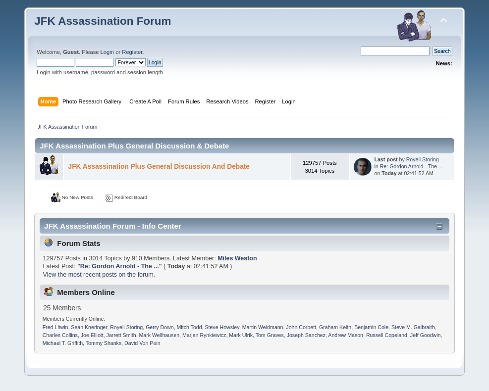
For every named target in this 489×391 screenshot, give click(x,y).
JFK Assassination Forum (102, 21)
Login (107, 52)
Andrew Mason (345, 335)
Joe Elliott (92, 335)
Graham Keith (335, 327)
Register (132, 52)
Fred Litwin (55, 327)
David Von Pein (142, 343)
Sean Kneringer (89, 327)
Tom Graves (270, 335)
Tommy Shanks (103, 343)
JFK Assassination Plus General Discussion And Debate (159, 166)
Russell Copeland (386, 335)
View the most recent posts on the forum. (99, 274)
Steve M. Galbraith (413, 327)
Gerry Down (160, 327)
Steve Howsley (222, 327)
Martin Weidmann (262, 327)
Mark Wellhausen (159, 335)
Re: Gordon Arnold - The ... (411, 166)
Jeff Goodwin (425, 335)
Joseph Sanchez (306, 335)
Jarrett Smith (121, 335)
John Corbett (301, 327)
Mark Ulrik (241, 335)
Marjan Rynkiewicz (204, 335)
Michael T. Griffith (63, 343)
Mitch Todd (189, 327)
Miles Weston (237, 258)
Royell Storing (422, 159)
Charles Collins (60, 335)
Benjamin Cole (371, 327)
